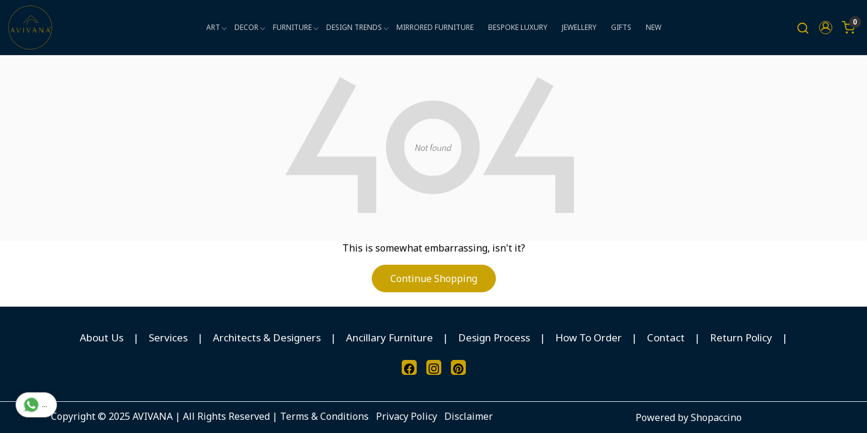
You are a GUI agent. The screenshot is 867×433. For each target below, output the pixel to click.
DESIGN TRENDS (357, 27)
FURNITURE (295, 27)
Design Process (494, 337)
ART (216, 27)
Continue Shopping (433, 278)
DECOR (249, 27)
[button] (825, 27)
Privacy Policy (406, 416)
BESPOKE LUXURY (517, 27)
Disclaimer (468, 416)
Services (168, 337)
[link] (802, 27)
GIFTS (621, 27)
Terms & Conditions (324, 416)
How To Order (588, 337)
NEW (653, 27)
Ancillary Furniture (389, 337)
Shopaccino (716, 417)
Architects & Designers (267, 337)
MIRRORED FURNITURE (435, 27)
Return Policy (741, 337)
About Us (102, 337)
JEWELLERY (579, 27)
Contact (666, 337)
